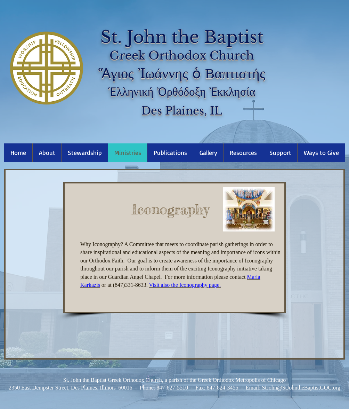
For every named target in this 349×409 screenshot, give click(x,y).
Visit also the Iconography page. (185, 285)
